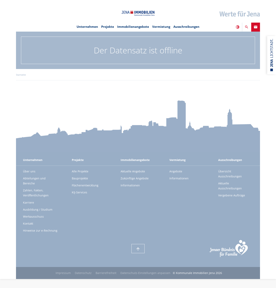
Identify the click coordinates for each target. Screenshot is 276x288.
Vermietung (161, 27)
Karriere (28, 202)
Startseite (21, 74)
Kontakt (28, 223)
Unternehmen (87, 27)
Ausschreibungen (186, 27)
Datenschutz (83, 273)
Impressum (63, 273)
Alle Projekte (80, 171)
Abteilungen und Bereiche (34, 180)
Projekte (107, 27)
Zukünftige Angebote (135, 178)
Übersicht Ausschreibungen (230, 173)
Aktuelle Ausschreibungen (230, 185)
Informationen (130, 185)
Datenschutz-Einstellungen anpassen (145, 273)
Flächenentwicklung (85, 185)
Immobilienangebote (133, 27)
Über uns (29, 171)
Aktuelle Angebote (133, 171)
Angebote (175, 171)
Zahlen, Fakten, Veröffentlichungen (36, 192)
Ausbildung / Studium (37, 209)
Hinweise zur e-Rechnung (40, 230)
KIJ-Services (79, 192)
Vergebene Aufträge (231, 195)
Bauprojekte (80, 178)
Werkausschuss (33, 216)
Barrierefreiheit (106, 273)
